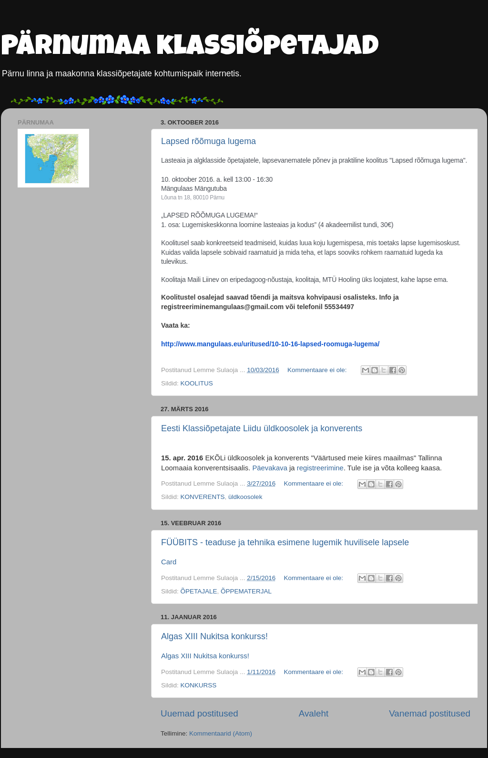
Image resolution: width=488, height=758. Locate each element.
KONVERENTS (203, 496)
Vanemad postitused (429, 713)
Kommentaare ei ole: (317, 370)
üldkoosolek (245, 496)
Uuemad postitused (199, 713)
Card (168, 562)
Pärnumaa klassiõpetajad (190, 48)
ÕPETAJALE (199, 591)
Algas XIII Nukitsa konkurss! (214, 636)
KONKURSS (199, 685)
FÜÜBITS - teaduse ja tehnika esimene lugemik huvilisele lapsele (285, 542)
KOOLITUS (197, 383)
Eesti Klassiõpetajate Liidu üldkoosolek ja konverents (261, 428)
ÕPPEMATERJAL (246, 591)
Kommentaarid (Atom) (220, 733)
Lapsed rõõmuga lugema (208, 141)
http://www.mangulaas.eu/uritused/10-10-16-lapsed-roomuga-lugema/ (270, 344)
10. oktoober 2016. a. (191, 179)
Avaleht (314, 713)
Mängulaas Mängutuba (194, 188)
